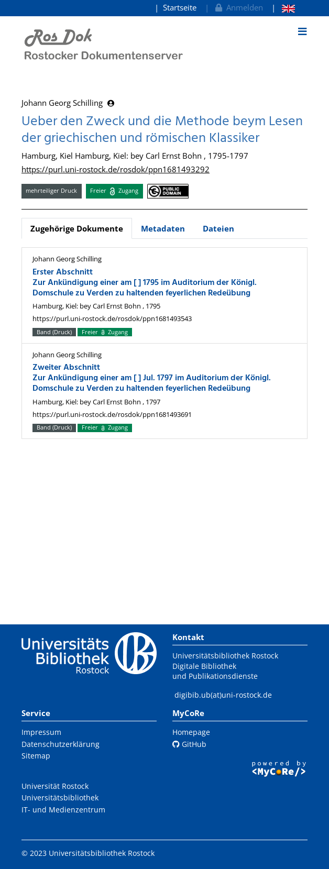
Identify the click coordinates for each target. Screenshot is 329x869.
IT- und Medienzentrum (63, 810)
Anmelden (238, 7)
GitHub (189, 744)
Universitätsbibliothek (59, 797)
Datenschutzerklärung (60, 744)
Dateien (218, 228)
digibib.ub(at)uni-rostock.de (223, 695)
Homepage (191, 732)
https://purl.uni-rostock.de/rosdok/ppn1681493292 (115, 169)
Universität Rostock (55, 786)
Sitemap (35, 756)
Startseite (179, 7)
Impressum (41, 732)
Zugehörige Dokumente (76, 228)
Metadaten (163, 228)
